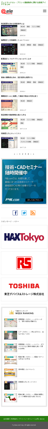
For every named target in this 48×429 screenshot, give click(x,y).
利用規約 (14, 419)
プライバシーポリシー (26, 419)
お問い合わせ (40, 419)
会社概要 (6, 419)
